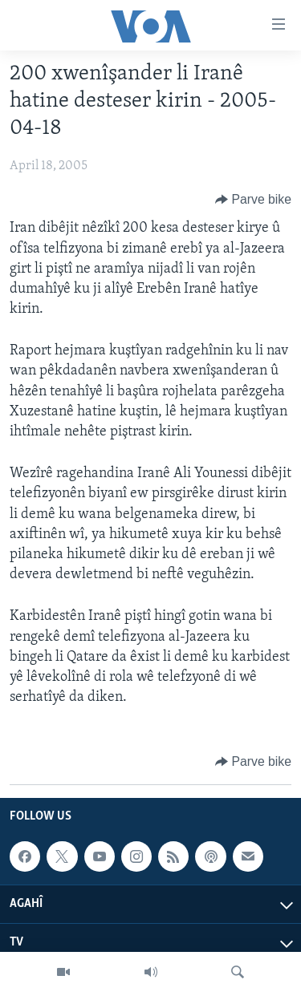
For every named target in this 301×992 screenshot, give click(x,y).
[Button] (253, 200)
